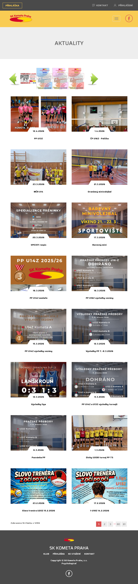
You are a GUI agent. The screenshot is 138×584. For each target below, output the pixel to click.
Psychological (69, 563)
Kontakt (100, 5)
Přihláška (12, 5)
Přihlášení (123, 5)
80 (118, 524)
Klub (46, 553)
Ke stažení (74, 553)
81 (124, 524)
